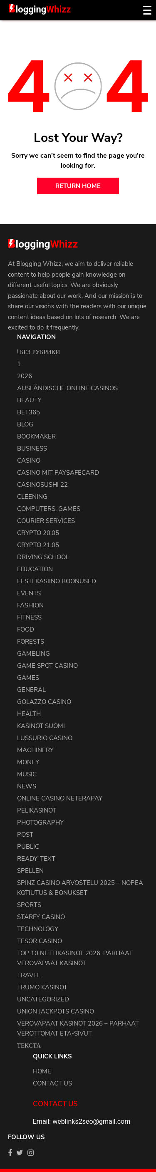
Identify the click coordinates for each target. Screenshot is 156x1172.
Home (42, 1071)
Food (25, 629)
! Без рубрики (38, 352)
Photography (40, 822)
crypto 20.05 (38, 533)
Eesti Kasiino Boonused (56, 581)
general (31, 690)
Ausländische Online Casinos (67, 388)
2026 (24, 376)
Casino (28, 460)
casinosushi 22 (42, 485)
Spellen (30, 871)
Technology (37, 929)
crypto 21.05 (38, 545)
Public (28, 846)
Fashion (30, 605)
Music (27, 774)
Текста (29, 1045)
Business (32, 448)
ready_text (36, 859)
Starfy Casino (41, 917)
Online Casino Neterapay (59, 798)
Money (28, 762)
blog (25, 424)
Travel (28, 975)
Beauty (29, 400)
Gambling (33, 653)
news (26, 786)
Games (28, 678)
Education (35, 569)
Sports (29, 905)
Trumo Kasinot (42, 987)
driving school (43, 557)
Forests (30, 641)
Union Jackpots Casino (55, 1011)
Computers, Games (48, 509)
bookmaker (36, 436)
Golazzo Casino (44, 702)
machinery (35, 750)
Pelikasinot (36, 810)
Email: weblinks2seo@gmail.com (81, 1121)
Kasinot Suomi (41, 726)
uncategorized (43, 999)
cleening (32, 497)
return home (78, 186)
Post (25, 834)
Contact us (52, 1083)
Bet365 (28, 412)
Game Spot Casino (47, 666)
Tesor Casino (39, 941)
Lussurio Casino (44, 738)
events (29, 593)
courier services (46, 521)
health (29, 714)
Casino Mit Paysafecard (58, 472)
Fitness (29, 617)
